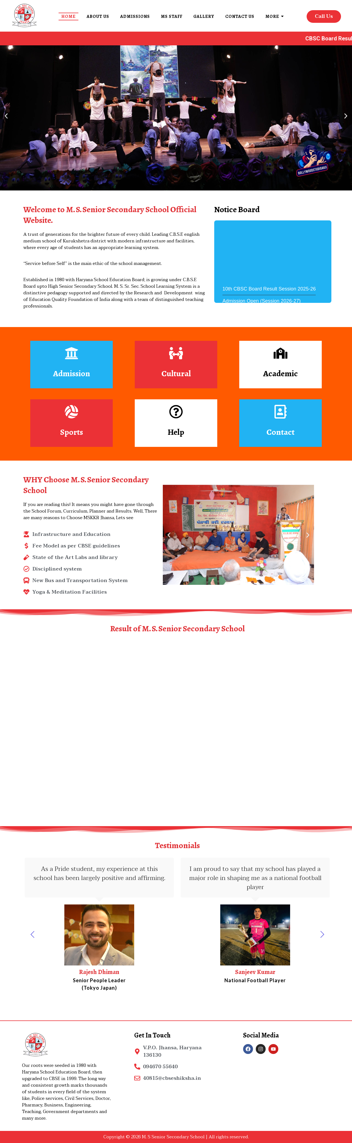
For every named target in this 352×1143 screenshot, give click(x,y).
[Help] (176, 413)
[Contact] (280, 413)
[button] (6, 115)
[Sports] (71, 413)
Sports (71, 432)
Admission (71, 373)
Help (176, 432)
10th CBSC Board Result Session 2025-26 (269, 298)
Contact (280, 432)
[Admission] (71, 354)
